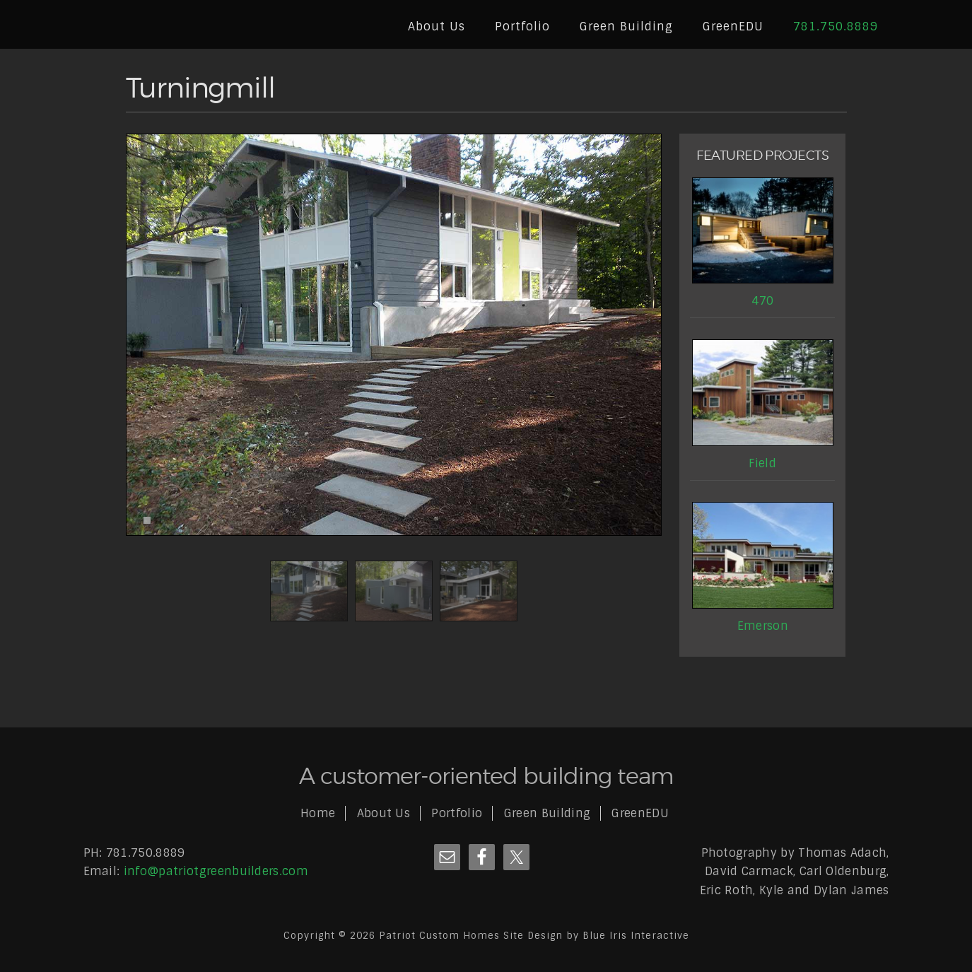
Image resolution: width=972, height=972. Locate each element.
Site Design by (542, 936)
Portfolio (456, 813)
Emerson (762, 626)
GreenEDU (640, 813)
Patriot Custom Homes (164, 25)
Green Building (547, 813)
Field (762, 463)
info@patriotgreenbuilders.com (216, 871)
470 (762, 300)
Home (317, 813)
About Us (384, 813)
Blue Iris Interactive (635, 936)
